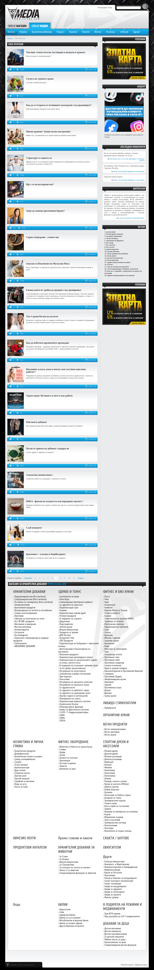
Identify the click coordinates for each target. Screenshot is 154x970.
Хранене (73, 31)
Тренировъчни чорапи (114, 800)
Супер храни (110, 695)
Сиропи (107, 684)
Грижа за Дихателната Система (74, 709)
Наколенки (109, 773)
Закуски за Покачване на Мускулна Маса (48, 263)
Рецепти (86, 31)
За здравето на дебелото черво (74, 690)
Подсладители (66, 624)
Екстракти (19, 632)
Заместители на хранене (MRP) (119, 618)
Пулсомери (109, 875)
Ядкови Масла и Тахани (115, 610)
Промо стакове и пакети (75, 838)
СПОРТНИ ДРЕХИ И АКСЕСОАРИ (116, 744)
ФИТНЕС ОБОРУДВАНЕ (73, 742)
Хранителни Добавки (42, 31)
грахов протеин (113, 251)
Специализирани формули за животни (77, 873)
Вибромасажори (112, 869)
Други (107, 857)
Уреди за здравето (113, 889)
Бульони (108, 635)
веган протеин (112, 260)
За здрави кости (67, 687)
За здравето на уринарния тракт (74, 693)
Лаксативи (64, 679)
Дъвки (107, 690)
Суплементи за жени (69, 596)
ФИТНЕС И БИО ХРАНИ (118, 592)
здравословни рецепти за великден (120, 275)
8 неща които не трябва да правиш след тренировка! (53, 290)
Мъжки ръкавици (113, 756)
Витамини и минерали (25, 624)
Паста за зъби (21, 786)
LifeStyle (124, 31)
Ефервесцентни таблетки (116, 626)
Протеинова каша (112, 687)
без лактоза (110, 245)
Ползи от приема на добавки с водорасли (47, 448)
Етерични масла (22, 773)
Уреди (62, 752)
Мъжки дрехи (111, 751)
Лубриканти (110, 707)
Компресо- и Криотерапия (116, 864)
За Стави (63, 856)
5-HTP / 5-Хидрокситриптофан (73, 712)
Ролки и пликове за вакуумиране (120, 878)
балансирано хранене (114, 234)
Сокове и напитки (112, 665)
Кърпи (107, 814)
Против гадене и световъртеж (73, 695)
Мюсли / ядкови (112, 638)
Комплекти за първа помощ (117, 831)
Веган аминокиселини (115, 729)
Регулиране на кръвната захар (74, 684)
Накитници (109, 770)
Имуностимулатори (68, 629)
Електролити (21, 643)
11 (74, 578)
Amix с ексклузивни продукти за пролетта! (129, 171)
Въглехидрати (21, 635)
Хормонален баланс (69, 704)
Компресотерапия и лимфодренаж (120, 867)
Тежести (63, 766)
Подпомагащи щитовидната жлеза (76, 657)
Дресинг (108, 693)
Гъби (61, 912)
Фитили (108, 767)
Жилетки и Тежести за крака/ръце (75, 746)
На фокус (110, 31)
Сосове (107, 632)
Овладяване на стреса (69, 698)
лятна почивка (112, 238)
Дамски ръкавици (113, 759)
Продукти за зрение (68, 632)
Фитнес (98, 31)
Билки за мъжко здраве (70, 923)
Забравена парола (141, 965)
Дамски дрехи (111, 753)
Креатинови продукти (25, 607)
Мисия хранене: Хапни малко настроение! (48, 131)
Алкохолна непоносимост (39, 475)
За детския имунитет (114, 936)
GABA (62, 715)
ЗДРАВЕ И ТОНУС (69, 592)
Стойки (62, 749)
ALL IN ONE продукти (24, 621)
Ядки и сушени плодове (115, 668)
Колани (107, 764)
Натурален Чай (66, 638)
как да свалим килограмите (118, 267)
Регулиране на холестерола (72, 671)
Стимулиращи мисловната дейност (76, 602)
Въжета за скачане (68, 757)
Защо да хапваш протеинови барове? (45, 211)
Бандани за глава (112, 797)
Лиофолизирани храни (115, 679)
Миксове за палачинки (115, 649)
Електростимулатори (114, 861)
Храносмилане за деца (115, 942)
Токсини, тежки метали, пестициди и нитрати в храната (55, 52)
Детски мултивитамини (115, 934)
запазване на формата (115, 241)
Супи (106, 629)
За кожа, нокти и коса (69, 662)
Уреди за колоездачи (114, 891)
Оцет (106, 651)
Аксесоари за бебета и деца (117, 795)
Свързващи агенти (113, 654)
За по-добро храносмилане (72, 668)
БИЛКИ (63, 905)
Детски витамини (112, 928)
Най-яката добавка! (36, 422)
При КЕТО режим (112, 913)
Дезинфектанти (22, 753)
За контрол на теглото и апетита (74, 867)
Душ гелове (20, 770)
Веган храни (110, 734)
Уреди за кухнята (112, 894)
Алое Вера (64, 599)
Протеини (19, 615)
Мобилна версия (127, 965)
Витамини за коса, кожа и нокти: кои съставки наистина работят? (56, 370)
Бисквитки (109, 643)
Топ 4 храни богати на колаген (42, 316)
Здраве (136, 31)
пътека (110, 265)
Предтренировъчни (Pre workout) (30, 596)
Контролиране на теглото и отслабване (33, 610)
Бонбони (108, 607)
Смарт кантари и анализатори (118, 880)
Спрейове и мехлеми (24, 781)
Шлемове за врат (67, 768)
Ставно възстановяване (26, 613)
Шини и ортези (111, 786)
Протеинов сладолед (114, 662)
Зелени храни (65, 626)
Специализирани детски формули (120, 945)
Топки (62, 755)
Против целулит (22, 778)
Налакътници (110, 825)
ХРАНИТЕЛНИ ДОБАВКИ (29, 592)
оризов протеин (112, 249)
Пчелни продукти (67, 615)
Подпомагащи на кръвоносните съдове (78, 660)
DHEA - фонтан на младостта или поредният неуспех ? (54, 501)
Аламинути (109, 604)
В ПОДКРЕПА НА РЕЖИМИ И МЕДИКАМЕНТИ (122, 907)
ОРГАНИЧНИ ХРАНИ (116, 715)
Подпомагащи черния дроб (72, 613)
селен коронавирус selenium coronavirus (122, 269)
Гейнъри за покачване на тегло (29, 618)
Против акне (20, 775)
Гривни (107, 808)
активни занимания (114, 236)
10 (69, 578)
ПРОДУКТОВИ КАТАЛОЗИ (30, 847)
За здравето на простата (71, 604)
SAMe (62, 717)
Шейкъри (108, 762)
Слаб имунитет (34, 528)
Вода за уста (21, 784)
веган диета (111, 256)
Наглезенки (109, 775)
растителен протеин (115, 258)
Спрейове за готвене (114, 621)
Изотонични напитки (114, 624)
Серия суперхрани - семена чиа (42, 237)
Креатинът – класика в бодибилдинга (45, 554)
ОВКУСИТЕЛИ (112, 847)
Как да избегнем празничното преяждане (47, 343)
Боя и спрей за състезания (116, 806)
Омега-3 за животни (69, 870)
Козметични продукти (25, 751)
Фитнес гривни (111, 897)
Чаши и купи (110, 803)
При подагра (65, 676)
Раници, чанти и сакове (115, 781)
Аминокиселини (22, 604)
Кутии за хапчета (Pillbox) (116, 784)
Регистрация (102, 8)
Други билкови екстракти (71, 926)
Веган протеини (111, 732)
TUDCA (62, 720)
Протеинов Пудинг (113, 676)
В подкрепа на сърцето (70, 618)
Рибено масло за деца (114, 939)
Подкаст (60, 31)
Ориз (106, 602)
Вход (110, 8)
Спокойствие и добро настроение (75, 673)
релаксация (110, 232)
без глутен (110, 247)
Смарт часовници (112, 883)
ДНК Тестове (65, 635)
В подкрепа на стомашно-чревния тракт (78, 665)
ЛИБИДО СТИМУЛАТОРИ (119, 703)
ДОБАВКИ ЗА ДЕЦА (116, 924)
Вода (16, 905)
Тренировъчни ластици (115, 822)
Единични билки (67, 915)
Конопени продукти (68, 654)
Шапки (107, 778)
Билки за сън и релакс (70, 917)
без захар (109, 243)
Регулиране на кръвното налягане (76, 682)
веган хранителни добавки (117, 254)
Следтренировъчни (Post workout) (31, 599)
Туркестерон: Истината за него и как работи (49, 395)
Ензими (63, 610)
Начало (11, 31)
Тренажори (64, 760)
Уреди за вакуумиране (115, 886)
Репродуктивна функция (71, 706)
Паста (107, 596)
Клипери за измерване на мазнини (121, 811)
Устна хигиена (21, 764)
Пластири (108, 828)
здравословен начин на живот (119, 262)
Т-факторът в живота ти (39, 158)
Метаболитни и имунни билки (73, 920)
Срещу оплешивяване (25, 759)
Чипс (106, 599)
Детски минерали (112, 931)
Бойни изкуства (111, 789)
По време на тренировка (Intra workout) (34, 602)
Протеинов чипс (111, 657)
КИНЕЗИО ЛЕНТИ (24, 838)
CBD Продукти (66, 640)
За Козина (64, 859)
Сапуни (18, 762)
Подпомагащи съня (68, 607)
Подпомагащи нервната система (75, 701)
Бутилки (108, 792)
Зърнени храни (111, 640)
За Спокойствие (66, 864)
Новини (23, 31)
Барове (107, 615)
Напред (80, 578)
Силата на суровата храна (39, 78)
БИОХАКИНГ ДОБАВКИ (25, 646)
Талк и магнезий (112, 819)
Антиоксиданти (22, 629)
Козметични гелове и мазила (28, 756)
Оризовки (109, 682)
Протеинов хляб (112, 660)
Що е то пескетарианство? (40, 184)
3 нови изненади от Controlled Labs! (131, 218)
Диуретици (64, 621)
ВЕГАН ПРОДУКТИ (115, 724)
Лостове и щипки (67, 763)
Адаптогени (64, 909)
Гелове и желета (112, 613)
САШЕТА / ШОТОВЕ (116, 838)
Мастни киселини (23, 626)
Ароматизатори (22, 767)
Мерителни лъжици (113, 817)
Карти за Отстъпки (113, 872)
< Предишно (27, 578)
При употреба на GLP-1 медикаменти (122, 916)
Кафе (106, 646)
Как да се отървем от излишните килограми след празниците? (59, 105)
